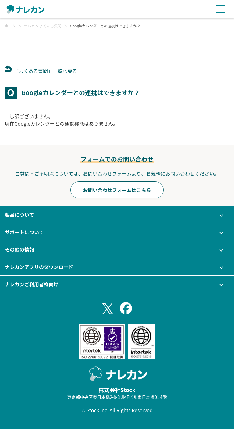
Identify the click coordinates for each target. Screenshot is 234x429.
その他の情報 (19, 249)
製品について (19, 214)
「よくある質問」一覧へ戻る (45, 70)
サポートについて (24, 232)
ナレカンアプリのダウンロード (39, 266)
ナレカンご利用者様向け (31, 284)
